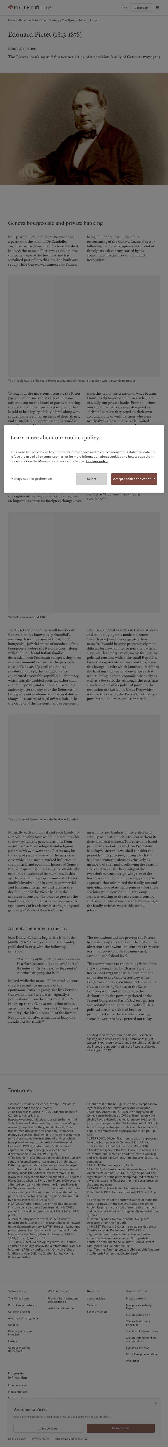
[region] (84, 459)
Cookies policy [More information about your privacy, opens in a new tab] (97, 461)
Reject (91, 479)
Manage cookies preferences (31, 478)
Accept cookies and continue (134, 479)
